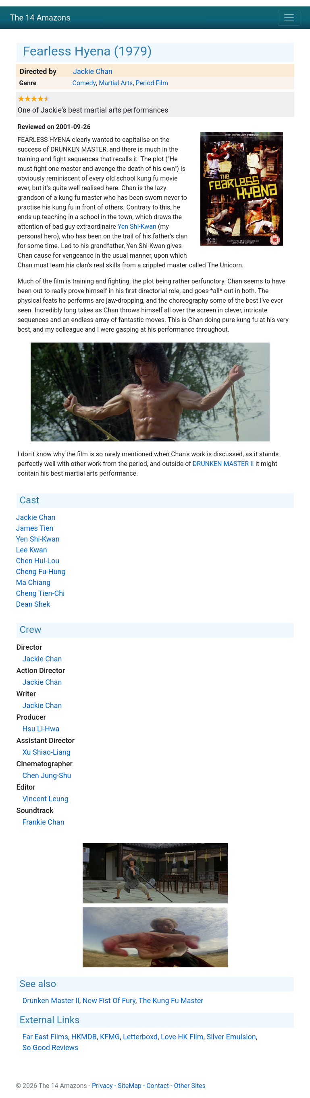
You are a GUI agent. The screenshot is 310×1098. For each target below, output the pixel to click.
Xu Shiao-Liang (47, 752)
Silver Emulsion (231, 1036)
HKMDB (84, 1036)
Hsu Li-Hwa (41, 728)
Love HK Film (182, 1036)
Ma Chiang (33, 582)
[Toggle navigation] (289, 18)
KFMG (110, 1036)
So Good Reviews (51, 1047)
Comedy (84, 83)
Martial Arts (116, 83)
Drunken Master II (223, 464)
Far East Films (45, 1036)
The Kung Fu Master (171, 1000)
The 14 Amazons (40, 18)
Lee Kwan (31, 550)
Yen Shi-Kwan (137, 226)
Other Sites (189, 1086)
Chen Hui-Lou (38, 560)
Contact (157, 1086)
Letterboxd (140, 1036)
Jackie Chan (92, 71)
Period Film (151, 83)
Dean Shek (33, 604)
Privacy (102, 1086)
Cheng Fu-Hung (41, 571)
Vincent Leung (46, 798)
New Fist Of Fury (109, 1000)
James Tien (35, 528)
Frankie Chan (43, 822)
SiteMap (129, 1086)
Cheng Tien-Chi (40, 593)
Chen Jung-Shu (47, 775)
